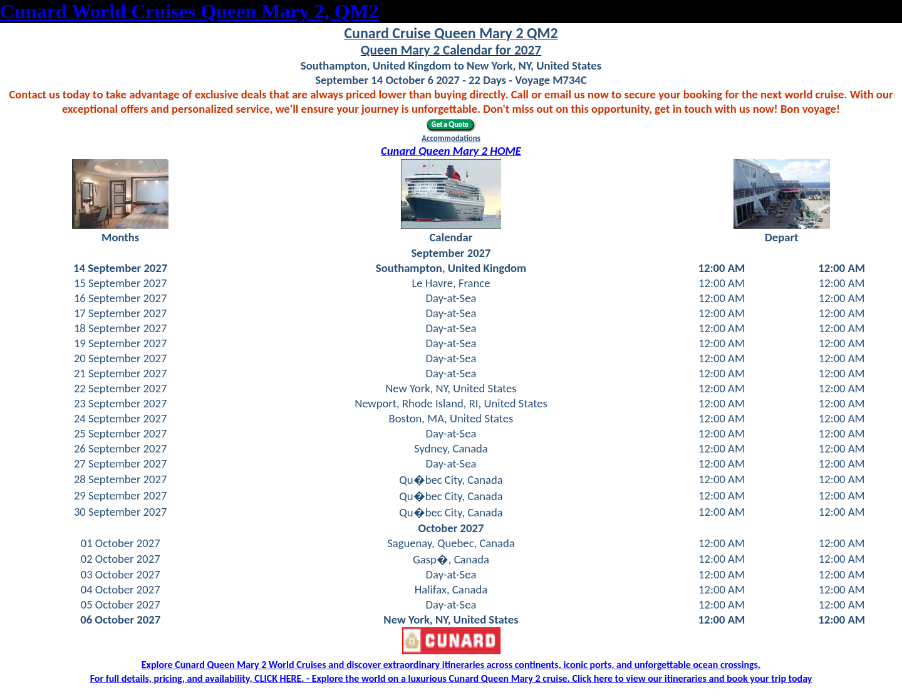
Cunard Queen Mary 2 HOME (451, 151)
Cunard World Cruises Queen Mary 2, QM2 (189, 11)
